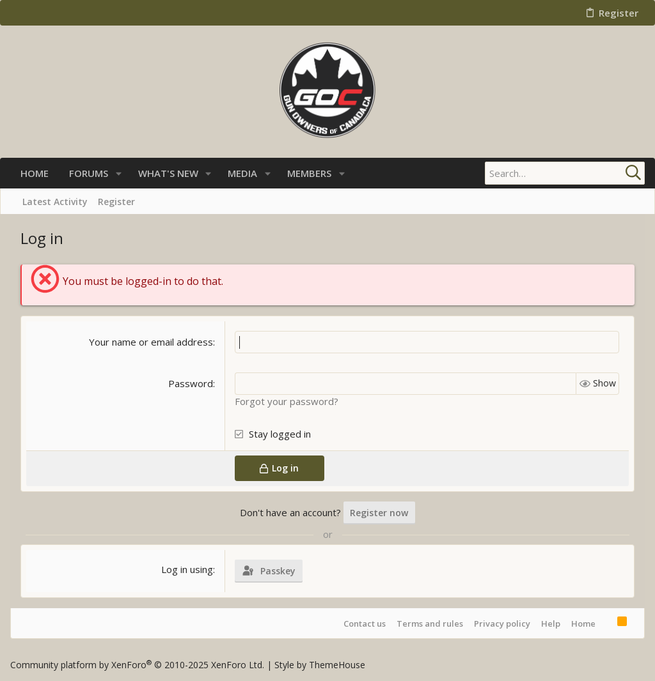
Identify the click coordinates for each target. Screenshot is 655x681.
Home (583, 623)
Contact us (364, 623)
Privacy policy (502, 623)
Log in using (187, 569)
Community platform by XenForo (137, 665)
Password (190, 383)
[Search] (564, 173)
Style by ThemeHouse (319, 665)
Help (550, 623)
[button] (118, 173)
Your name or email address (151, 341)
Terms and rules (430, 623)
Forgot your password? (286, 401)
